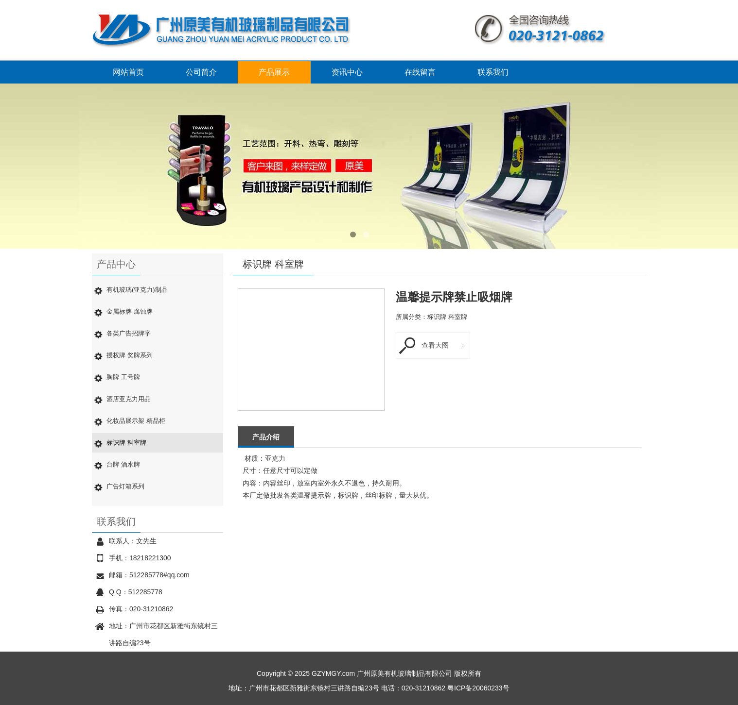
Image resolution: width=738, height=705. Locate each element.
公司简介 (201, 72)
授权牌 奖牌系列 (129, 355)
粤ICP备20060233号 (478, 688)
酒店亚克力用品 (128, 399)
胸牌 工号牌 (123, 377)
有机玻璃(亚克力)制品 (137, 289)
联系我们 (493, 72)
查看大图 (435, 345)
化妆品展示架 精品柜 (135, 420)
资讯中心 (347, 72)
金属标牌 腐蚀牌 (129, 311)
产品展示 (274, 72)
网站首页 (128, 72)
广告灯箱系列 (125, 486)
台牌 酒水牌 (123, 464)
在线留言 (420, 72)
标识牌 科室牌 (126, 442)
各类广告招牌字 (128, 333)
